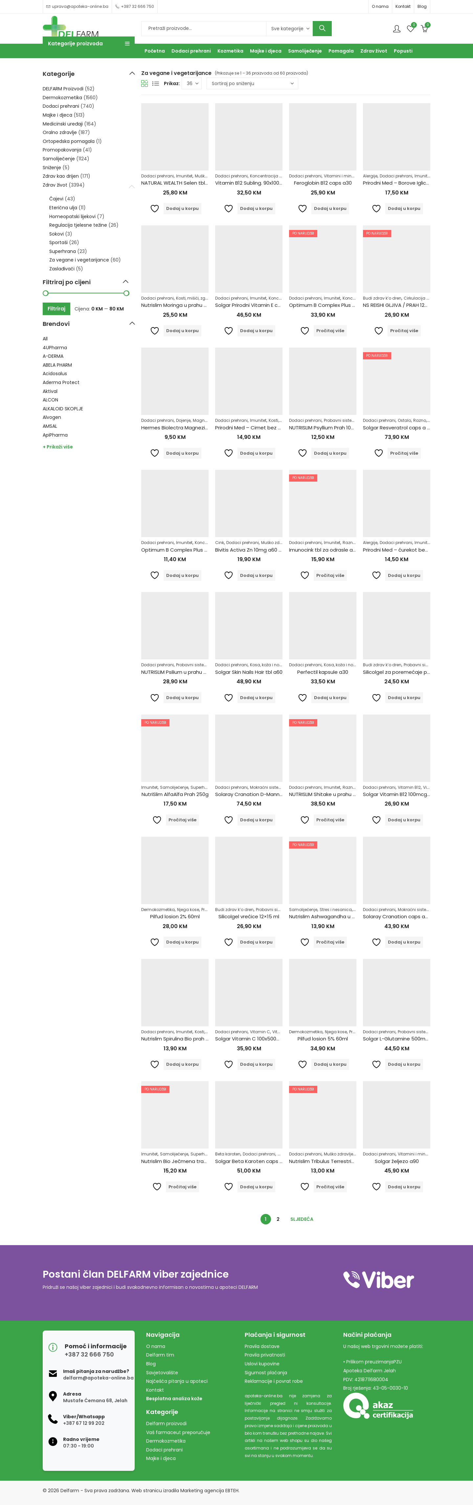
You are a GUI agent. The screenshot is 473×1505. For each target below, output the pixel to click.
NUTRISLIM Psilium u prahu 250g (178, 672)
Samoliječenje (174, 787)
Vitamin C (260, 1032)
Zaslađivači (62, 268)
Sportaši (58, 242)
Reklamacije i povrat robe (274, 1381)
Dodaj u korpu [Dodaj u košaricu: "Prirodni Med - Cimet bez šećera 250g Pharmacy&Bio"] (256, 453)
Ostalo (404, 420)
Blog (422, 6)
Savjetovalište (162, 1372)
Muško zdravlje (275, 542)
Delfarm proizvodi (166, 1423)
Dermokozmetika (158, 909)
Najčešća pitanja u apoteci (177, 1381)
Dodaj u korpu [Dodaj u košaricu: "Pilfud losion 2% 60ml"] (182, 942)
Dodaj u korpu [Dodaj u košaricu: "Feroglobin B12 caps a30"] (330, 208)
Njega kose (188, 909)
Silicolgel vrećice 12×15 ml (248, 916)
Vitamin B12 (409, 787)
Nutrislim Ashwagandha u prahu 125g (333, 916)
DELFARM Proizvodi (63, 88)
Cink (219, 542)
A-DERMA (53, 356)
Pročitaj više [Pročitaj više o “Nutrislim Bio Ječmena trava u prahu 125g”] (182, 1187)
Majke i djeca (57, 115)
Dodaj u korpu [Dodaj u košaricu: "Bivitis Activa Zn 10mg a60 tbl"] (256, 575)
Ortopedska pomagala (69, 141)
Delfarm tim (160, 1355)
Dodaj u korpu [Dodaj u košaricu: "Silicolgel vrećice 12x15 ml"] (256, 942)
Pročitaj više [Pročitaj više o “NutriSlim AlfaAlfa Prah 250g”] (182, 820)
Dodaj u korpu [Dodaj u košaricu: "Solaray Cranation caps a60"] (404, 942)
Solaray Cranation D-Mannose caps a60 (264, 794)
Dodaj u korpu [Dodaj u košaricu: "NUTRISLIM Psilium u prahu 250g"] (182, 698)
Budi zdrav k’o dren (382, 298)
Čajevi (56, 198)
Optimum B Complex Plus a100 (326, 305)
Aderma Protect (61, 382)
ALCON (50, 400)
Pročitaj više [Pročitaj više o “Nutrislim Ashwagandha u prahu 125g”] (330, 942)
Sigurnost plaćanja (266, 1372)
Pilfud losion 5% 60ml (323, 1038)
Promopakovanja (62, 150)
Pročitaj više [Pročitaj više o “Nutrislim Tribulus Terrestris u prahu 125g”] (330, 1187)
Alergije (370, 176)
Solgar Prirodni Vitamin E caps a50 (256, 305)
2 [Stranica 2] (278, 1219)
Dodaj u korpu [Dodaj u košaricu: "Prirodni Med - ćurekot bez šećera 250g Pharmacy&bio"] (404, 575)
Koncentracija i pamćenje (276, 176)
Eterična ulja (63, 207)
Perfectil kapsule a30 (322, 672)
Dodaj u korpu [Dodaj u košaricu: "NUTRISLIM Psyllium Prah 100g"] (330, 453)
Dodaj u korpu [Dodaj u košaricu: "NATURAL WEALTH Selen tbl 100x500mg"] (182, 208)
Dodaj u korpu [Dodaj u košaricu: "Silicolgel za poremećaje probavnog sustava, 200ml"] (404, 698)
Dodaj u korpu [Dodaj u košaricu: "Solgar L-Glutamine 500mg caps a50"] (404, 1064)
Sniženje (52, 167)
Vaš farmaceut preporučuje (178, 1432)
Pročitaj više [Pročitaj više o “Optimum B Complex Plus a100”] (330, 331)
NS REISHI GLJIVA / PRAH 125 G (398, 305)
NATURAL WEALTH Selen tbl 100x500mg (187, 182)
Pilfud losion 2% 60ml (175, 916)
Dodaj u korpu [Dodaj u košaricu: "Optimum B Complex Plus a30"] (182, 575)
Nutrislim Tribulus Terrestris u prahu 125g (337, 1161)
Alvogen (52, 417)
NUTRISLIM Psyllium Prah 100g (323, 427)
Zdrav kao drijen (61, 176)
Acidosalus (55, 373)
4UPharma (55, 347)
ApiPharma (55, 435)
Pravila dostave (262, 1346)
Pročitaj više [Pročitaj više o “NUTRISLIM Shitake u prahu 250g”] (330, 820)
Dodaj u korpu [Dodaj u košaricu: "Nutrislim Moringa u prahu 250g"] (182, 331)
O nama (380, 6)
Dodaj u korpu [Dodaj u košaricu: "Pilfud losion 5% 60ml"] (330, 1064)
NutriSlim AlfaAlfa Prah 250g (175, 794)
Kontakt (403, 6)
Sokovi (56, 234)
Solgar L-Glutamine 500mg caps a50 (408, 1038)
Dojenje (183, 420)
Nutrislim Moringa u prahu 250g (178, 305)
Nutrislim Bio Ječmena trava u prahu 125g (191, 1161)
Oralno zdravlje (60, 132)
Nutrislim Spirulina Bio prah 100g (178, 1038)
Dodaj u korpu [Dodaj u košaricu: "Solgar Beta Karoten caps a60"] (256, 1187)
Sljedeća (301, 1219)
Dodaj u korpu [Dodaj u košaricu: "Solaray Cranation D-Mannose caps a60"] (256, 820)
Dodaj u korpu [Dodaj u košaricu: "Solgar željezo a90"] (404, 1187)
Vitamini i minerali (342, 176)
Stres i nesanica (336, 909)
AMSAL (50, 426)
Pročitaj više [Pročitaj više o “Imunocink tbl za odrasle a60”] (330, 575)
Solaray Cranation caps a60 (397, 916)
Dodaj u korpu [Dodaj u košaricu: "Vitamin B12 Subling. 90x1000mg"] (256, 208)
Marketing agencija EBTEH (209, 1490)
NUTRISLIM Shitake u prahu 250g (327, 794)
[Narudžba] (252, 83)
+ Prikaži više (58, 447)
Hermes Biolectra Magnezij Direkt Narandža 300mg (202, 427)
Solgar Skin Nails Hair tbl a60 (248, 672)
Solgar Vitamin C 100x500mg (249, 1038)
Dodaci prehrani (157, 176)
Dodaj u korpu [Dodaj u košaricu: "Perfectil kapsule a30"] (330, 698)
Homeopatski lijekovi (72, 216)
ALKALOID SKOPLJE (63, 408)
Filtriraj (56, 308)
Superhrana (202, 787)
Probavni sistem (340, 420)
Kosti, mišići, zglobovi (196, 298)
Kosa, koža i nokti (266, 665)
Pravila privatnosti (265, 1355)
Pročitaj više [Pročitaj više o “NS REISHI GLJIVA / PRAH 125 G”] (404, 331)
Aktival (50, 391)
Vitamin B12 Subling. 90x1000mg (252, 182)
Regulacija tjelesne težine (78, 225)
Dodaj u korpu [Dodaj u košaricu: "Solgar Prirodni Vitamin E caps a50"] (256, 331)
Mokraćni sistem (266, 787)
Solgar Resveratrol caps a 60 (398, 427)
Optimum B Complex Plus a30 (177, 549)
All (45, 338)
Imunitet (184, 176)
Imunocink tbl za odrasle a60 (324, 549)
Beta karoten (227, 1154)
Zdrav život (55, 185)
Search (322, 28)
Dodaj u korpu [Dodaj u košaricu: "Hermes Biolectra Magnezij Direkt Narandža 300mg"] (182, 453)
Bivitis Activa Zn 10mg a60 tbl (250, 549)
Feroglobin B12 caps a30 (323, 182)
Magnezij (202, 420)
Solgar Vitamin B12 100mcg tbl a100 (405, 794)
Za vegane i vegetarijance (79, 260)
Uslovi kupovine (262, 1363)
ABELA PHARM (57, 365)
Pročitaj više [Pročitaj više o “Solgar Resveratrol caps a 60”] (404, 453)
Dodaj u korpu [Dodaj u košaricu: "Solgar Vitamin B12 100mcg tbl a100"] (404, 820)
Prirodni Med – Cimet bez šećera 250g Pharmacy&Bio (280, 427)
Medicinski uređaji (63, 124)
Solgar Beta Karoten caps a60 (252, 1161)
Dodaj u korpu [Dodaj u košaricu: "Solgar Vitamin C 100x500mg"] (256, 1064)
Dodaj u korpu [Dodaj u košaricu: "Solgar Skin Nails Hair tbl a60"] (256, 698)
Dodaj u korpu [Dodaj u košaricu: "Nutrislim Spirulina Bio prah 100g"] (182, 1064)
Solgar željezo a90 (397, 1161)
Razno (419, 420)
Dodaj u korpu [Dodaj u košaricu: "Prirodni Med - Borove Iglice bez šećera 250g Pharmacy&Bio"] (404, 208)
